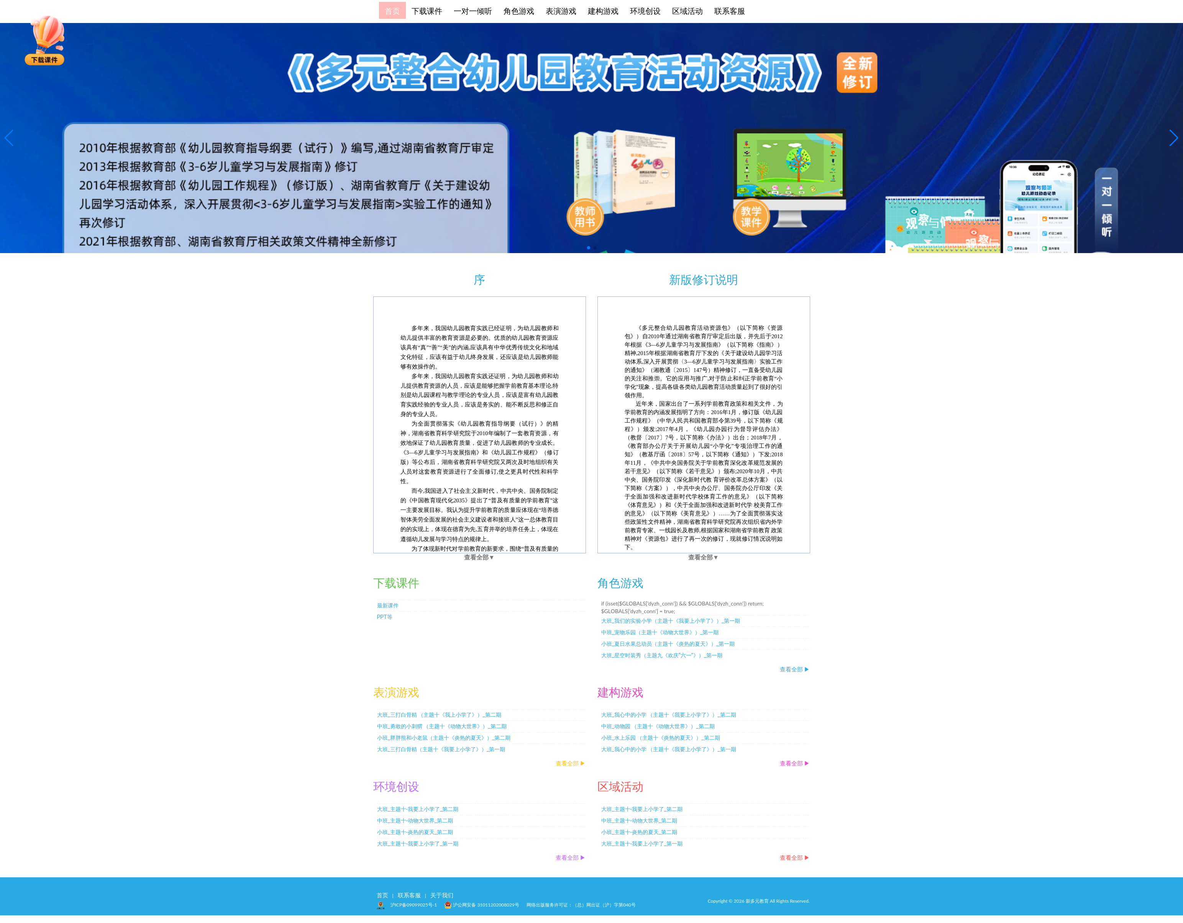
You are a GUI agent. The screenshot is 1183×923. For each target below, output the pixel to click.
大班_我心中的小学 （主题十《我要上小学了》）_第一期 (668, 749)
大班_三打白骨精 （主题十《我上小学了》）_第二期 (439, 715)
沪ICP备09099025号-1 (414, 905)
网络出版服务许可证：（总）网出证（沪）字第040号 (581, 904)
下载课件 (427, 10)
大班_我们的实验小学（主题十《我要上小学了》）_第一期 (670, 621)
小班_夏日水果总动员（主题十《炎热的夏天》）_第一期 (668, 644)
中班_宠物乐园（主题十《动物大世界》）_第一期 (660, 632)
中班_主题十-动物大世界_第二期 (415, 821)
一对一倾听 (473, 10)
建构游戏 (603, 10)
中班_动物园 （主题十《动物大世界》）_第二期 (658, 726)
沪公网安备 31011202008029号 (481, 904)
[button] (588, 247)
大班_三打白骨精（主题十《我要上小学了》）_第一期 (441, 749)
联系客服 (729, 10)
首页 (392, 10)
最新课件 (388, 605)
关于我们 (441, 895)
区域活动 (687, 10)
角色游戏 (519, 10)
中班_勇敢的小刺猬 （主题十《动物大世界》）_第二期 (442, 726)
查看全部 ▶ (795, 669)
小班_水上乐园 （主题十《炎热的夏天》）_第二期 (660, 738)
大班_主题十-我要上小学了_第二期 (418, 809)
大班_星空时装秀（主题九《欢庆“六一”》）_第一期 (662, 655)
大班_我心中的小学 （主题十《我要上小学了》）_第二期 (668, 715)
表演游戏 (561, 10)
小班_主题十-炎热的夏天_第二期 (415, 832)
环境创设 (645, 10)
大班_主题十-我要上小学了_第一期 (418, 844)
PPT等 (384, 617)
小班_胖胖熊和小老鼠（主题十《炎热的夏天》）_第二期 (444, 738)
